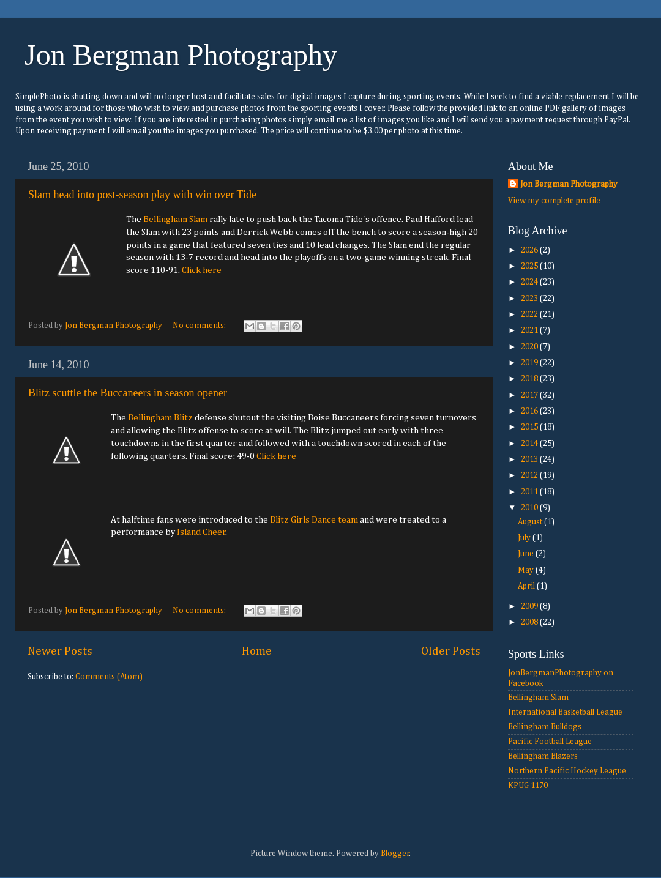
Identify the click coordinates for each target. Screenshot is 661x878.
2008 (530, 622)
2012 (530, 475)
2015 (530, 427)
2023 (530, 298)
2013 (530, 459)
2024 (530, 282)
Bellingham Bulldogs (544, 727)
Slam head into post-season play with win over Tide (142, 194)
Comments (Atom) (109, 676)
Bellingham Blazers (543, 756)
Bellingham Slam (175, 219)
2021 (530, 330)
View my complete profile (554, 200)
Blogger (395, 853)
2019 (530, 363)
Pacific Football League (550, 741)
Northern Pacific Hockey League (567, 771)
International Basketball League (565, 712)
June (527, 553)
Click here (202, 270)
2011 (530, 492)
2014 (530, 443)
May (527, 570)
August (531, 522)
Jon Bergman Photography (180, 55)
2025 (530, 266)
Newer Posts (60, 651)
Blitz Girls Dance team (314, 519)
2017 (530, 395)
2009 (530, 606)
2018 (530, 378)
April (527, 586)
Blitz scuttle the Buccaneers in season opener (127, 393)
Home (257, 651)
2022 (530, 314)
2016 (530, 411)
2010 (530, 508)
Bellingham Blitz (160, 417)
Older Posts (450, 651)
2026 (530, 250)
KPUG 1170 (528, 785)
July (525, 538)
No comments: (200, 325)
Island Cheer (201, 532)
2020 (530, 347)
